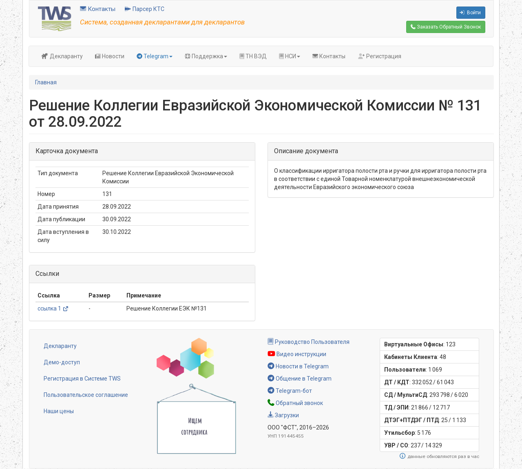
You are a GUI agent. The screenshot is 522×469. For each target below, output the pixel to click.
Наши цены (59, 411)
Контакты (97, 9)
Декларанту (62, 56)
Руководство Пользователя (308, 342)
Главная (46, 82)
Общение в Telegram (300, 378)
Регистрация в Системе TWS (82, 378)
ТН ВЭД (253, 56)
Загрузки (283, 415)
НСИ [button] (289, 56)
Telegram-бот (290, 391)
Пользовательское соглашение (86, 395)
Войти (470, 12)
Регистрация (379, 56)
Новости (109, 56)
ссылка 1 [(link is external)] (53, 308)
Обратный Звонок (446, 27)
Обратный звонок (295, 403)
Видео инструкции (297, 354)
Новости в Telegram (298, 366)
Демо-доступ (62, 362)
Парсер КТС (144, 9)
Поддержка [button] (206, 56)
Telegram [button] (155, 56)
